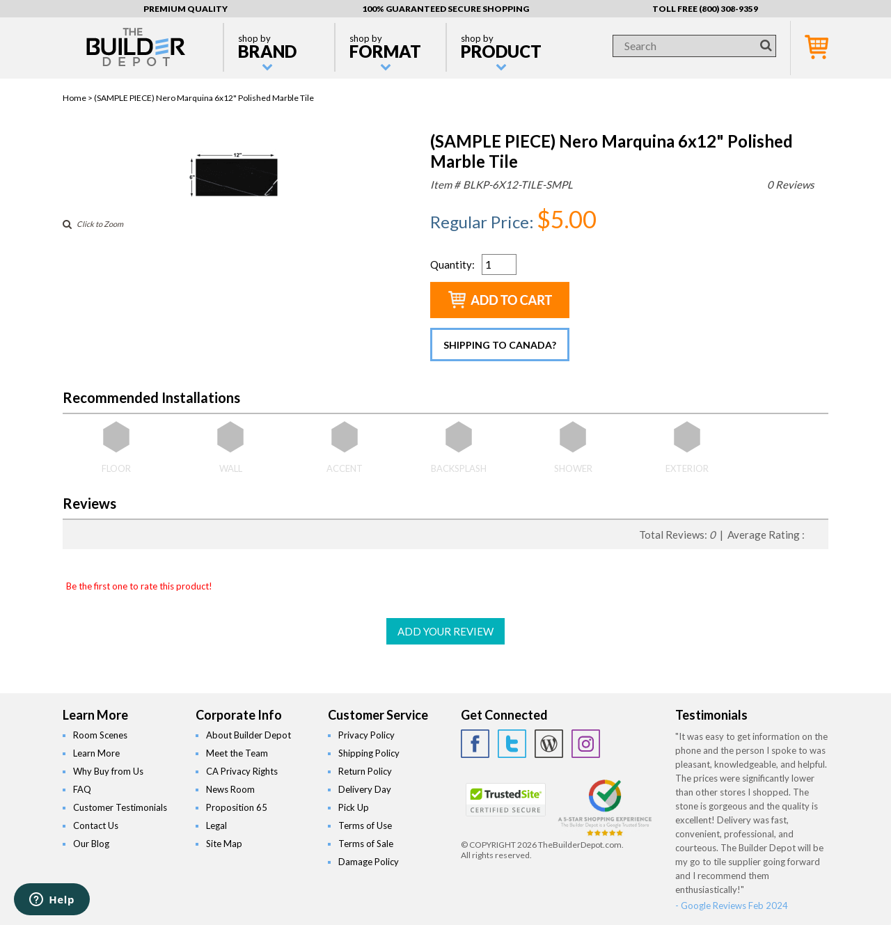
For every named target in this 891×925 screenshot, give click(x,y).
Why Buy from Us (108, 771)
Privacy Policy (366, 735)
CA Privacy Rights (242, 771)
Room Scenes (100, 735)
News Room (230, 789)
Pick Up (353, 807)
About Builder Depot (248, 735)
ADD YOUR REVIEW (445, 631)
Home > (78, 98)
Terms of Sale (365, 843)
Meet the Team (237, 753)
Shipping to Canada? (499, 345)
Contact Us (95, 825)
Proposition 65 (236, 807)
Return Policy (365, 771)
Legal (216, 825)
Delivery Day (364, 789)
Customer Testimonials (120, 807)
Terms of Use (365, 825)
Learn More (96, 753)
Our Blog (91, 843)
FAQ (82, 789)
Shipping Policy (369, 753)
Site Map (224, 843)
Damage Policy (368, 861)
